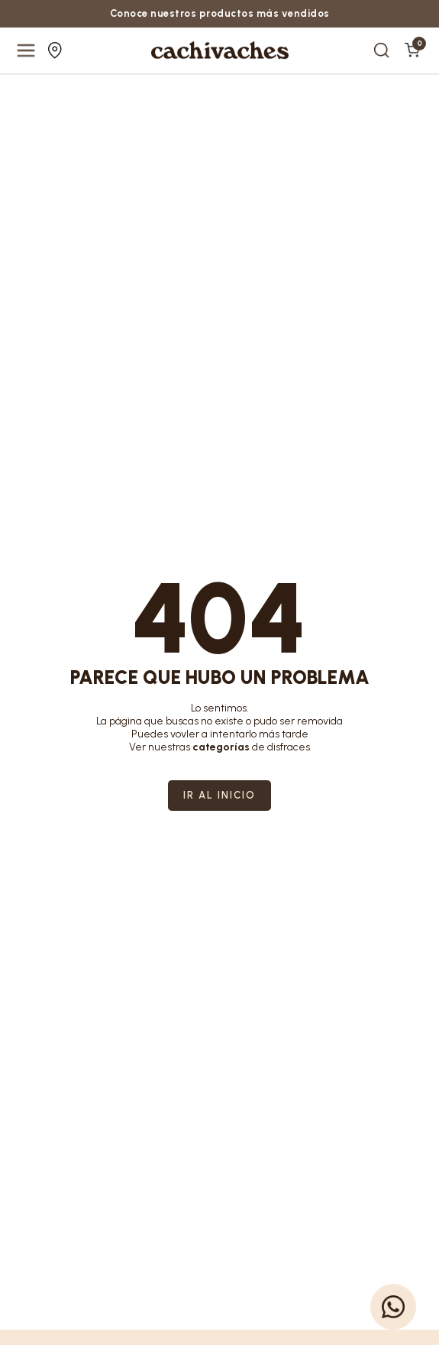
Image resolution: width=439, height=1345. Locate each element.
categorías (221, 747)
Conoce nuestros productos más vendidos (220, 13)
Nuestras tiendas (55, 50)
